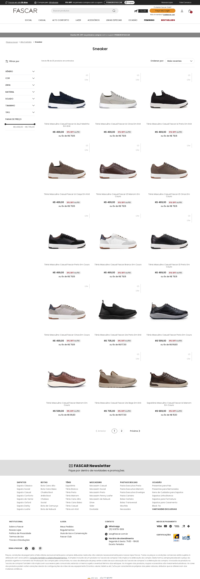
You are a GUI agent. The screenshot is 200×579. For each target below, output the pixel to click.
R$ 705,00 (29, 118)
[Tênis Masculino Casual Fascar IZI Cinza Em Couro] (169, 166)
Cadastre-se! (169, 14)
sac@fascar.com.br (118, 524)
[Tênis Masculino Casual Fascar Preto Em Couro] (67, 236)
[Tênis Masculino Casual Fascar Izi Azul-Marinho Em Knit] (67, 95)
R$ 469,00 (18, 118)
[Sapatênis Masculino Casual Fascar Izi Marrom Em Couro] (169, 375)
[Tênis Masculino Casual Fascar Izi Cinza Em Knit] (118, 95)
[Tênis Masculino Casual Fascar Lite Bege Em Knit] (118, 375)
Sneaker (38, 33)
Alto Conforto (26, 33)
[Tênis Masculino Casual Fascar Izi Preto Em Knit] (169, 95)
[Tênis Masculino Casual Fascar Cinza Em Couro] (67, 305)
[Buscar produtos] (114, 10)
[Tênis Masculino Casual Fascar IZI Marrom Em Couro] (118, 166)
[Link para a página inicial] (11, 33)
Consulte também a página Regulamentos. (48, 548)
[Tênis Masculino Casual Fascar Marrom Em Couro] (67, 375)
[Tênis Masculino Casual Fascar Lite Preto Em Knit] (118, 305)
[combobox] (84, 10)
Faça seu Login (162, 10)
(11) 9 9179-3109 (116, 520)
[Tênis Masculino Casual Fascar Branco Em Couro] (118, 236)
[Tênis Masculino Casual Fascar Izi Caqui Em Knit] (67, 166)
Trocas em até (18, 2)
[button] (20, 69)
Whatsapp (53, 2)
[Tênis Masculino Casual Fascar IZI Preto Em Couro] (169, 236)
